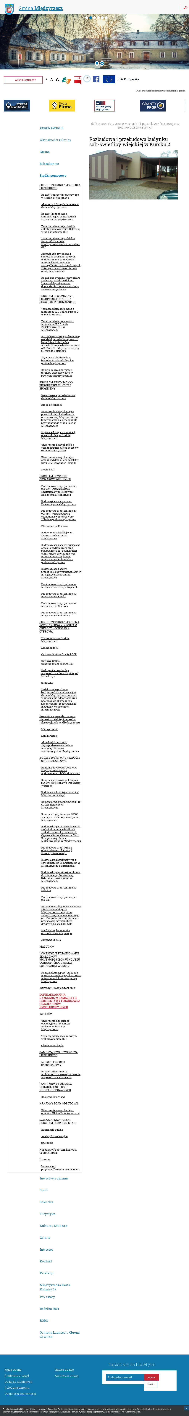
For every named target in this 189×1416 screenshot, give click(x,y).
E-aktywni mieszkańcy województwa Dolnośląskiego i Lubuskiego (59, 673)
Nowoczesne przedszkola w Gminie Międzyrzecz (58, 397)
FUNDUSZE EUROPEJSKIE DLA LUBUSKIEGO (59, 186)
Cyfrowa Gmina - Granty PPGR (59, 654)
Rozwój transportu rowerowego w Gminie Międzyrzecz (60, 196)
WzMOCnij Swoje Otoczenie (57, 988)
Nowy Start (47, 469)
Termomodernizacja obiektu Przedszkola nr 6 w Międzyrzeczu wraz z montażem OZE (60, 243)
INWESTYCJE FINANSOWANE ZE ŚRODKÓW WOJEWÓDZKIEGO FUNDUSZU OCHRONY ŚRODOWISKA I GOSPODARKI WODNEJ (59, 960)
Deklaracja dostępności (20, 1393)
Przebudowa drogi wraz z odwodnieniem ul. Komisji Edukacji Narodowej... (56, 850)
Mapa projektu (49, 729)
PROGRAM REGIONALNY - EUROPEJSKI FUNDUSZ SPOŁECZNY (56, 385)
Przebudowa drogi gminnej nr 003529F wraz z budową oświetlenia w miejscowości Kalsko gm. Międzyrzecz (59, 490)
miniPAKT (47, 682)
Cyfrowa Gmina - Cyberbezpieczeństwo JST (57, 662)
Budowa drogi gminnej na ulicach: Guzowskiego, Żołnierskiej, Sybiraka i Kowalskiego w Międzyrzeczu (60, 877)
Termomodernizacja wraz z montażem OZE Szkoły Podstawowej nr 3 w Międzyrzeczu (57, 326)
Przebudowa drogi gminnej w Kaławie (58, 889)
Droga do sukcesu (51, 404)
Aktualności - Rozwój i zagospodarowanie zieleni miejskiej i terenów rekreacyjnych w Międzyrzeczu (60, 747)
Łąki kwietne (49, 735)
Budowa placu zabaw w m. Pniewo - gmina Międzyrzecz (58, 503)
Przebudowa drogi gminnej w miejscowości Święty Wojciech (59, 586)
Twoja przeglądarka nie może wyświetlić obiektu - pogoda (160, 91)
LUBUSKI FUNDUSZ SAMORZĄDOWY (53, 1063)
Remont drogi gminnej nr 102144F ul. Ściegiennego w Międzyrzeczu (60, 804)
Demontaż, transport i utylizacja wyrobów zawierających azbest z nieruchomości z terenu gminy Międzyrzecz (61, 977)
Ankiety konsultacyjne (54, 1136)
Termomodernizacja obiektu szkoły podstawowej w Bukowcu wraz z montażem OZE (60, 229)
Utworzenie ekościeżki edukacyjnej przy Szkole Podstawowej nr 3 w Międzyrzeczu (55, 1025)
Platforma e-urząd (17, 1375)
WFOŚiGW (46, 1014)
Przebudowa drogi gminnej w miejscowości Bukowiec (58, 614)
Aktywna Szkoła (51, 939)
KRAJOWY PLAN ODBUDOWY (58, 1103)
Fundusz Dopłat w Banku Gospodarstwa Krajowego (56, 932)
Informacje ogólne (52, 1129)
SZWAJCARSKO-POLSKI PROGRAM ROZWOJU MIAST (58, 1121)
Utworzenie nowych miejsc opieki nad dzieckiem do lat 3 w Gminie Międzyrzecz (60, 447)
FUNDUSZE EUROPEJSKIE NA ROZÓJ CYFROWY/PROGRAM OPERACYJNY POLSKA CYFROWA (59, 626)
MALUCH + (46, 946)
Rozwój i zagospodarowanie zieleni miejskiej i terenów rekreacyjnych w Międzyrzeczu (59, 719)
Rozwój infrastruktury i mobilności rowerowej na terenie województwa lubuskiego (60, 1074)
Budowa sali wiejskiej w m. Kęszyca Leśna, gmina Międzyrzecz (57, 535)
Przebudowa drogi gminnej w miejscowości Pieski (58, 595)
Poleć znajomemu (17, 1387)
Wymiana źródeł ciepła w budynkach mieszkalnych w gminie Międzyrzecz (57, 360)
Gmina (34, 9)
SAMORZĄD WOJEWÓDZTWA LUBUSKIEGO (58, 1053)
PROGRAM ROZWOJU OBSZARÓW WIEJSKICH (55, 477)
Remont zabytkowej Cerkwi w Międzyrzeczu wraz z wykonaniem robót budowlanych (60, 770)
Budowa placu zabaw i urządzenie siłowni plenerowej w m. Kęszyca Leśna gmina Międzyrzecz (61, 573)
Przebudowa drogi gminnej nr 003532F (59, 898)
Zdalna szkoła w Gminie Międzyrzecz (55, 640)
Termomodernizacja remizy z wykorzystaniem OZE (59, 1037)
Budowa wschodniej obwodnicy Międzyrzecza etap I (60, 794)
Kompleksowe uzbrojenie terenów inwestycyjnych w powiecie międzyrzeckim (57, 372)
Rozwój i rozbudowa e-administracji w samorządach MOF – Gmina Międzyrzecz (58, 216)
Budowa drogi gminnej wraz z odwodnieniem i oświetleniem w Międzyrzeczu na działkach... (60, 862)
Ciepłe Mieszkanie (52, 1045)
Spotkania (47, 1142)
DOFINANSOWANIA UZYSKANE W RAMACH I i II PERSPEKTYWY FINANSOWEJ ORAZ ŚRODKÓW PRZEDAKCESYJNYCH (59, 1001)
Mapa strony (13, 1369)
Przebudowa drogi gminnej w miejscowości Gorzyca (58, 604)
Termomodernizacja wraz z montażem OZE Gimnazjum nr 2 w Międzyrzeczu (59, 311)
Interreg (45, 1159)
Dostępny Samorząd (53, 1097)
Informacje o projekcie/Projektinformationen (60, 1167)
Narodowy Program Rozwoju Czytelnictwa (58, 1151)
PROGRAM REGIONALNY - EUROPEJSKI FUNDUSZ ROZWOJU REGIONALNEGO (57, 299)
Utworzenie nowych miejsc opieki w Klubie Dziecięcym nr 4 (60, 1112)
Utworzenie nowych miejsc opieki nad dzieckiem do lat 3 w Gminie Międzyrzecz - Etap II (60, 460)
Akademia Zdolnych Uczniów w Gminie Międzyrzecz (60, 206)
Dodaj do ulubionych (18, 1381)
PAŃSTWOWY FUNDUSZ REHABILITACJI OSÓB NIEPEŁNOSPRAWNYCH (55, 1087)
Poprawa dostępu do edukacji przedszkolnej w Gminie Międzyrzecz (58, 435)
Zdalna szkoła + (50, 647)
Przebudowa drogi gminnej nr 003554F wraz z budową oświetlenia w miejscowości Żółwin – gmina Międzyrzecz (59, 515)
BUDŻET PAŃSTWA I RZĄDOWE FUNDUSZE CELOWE (59, 759)
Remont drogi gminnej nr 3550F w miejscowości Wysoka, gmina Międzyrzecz (60, 816)
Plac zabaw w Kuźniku (54, 526)
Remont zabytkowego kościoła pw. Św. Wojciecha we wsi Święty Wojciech (60, 782)
